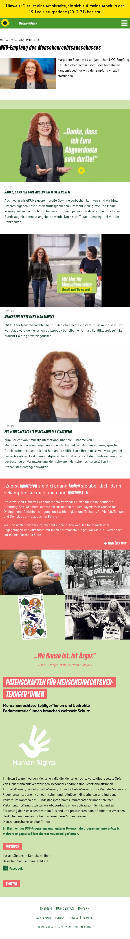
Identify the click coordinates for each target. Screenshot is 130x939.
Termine (88, 917)
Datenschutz (83, 927)
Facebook (16, 868)
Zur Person (43, 917)
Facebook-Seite (30, 535)
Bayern (84, 908)
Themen (45, 908)
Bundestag (65, 908)
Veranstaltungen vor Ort (81, 530)
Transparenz (46, 927)
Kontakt (60, 917)
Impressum (64, 927)
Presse (74, 917)
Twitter (110, 530)
